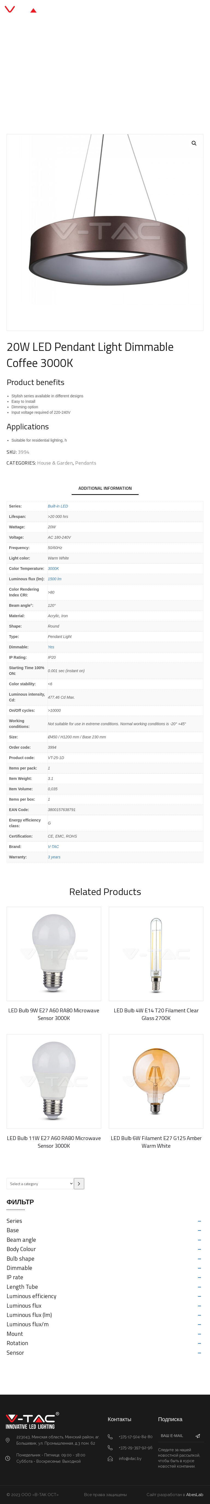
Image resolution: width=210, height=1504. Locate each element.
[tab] (105, 488)
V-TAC (53, 846)
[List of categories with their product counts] (40, 1183)
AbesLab (194, 1494)
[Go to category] (79, 1183)
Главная (25, 74)
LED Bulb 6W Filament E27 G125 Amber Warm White (156, 1142)
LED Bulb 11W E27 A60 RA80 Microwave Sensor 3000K (54, 1142)
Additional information (105, 488)
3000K (53, 568)
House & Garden (58, 74)
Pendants (91, 74)
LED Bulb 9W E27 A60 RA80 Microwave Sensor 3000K (53, 1014)
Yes (51, 647)
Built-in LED (58, 506)
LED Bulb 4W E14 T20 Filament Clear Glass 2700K (156, 1014)
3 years (54, 857)
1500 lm (55, 579)
